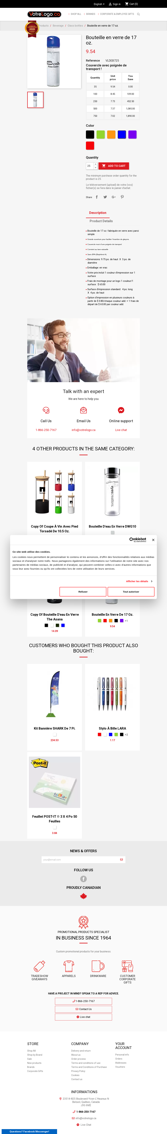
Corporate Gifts (35, 1054)
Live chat (113, 1001)
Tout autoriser (131, 591)
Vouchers (120, 1050)
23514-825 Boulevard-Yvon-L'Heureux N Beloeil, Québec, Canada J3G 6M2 (86, 1085)
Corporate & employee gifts (117, 14)
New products (34, 1046)
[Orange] (111, 135)
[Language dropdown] (100, 4)
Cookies (75, 1058)
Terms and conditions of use (85, 1046)
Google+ (113, 197)
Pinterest (122, 197)
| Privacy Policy (114, 1124)
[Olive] (57, 625)
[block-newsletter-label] (80, 859)
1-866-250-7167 (53, 1001)
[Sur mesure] (54, 734)
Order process (78, 1042)
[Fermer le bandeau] (153, 540)
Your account (123, 1029)
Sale (29, 1042)
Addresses (120, 1046)
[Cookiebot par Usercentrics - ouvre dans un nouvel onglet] (132, 540)
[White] (51, 625)
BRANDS (90, 14)
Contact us (76, 1062)
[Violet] (132, 135)
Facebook (83, 879)
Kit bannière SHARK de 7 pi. (54, 728)
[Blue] (122, 135)
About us (76, 1038)
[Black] (90, 135)
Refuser (83, 591)
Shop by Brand (34, 1038)
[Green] (101, 135)
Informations (84, 1075)
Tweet (105, 197)
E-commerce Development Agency (73, 1130)
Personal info (122, 1037)
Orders (118, 1042)
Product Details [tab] (101, 221)
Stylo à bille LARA (112, 728)
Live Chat (86, 1107)
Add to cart (114, 166)
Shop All (75, 14)
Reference (93, 60)
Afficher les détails (137, 581)
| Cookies (125, 1124)
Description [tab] (97, 213)
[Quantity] (90, 166)
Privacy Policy (78, 1054)
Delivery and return (81, 1034)
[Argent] (112, 532)
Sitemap (103, 1124)
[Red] (90, 146)
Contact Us (83, 1001)
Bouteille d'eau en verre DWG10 (112, 526)
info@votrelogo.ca (86, 1101)
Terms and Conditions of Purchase (89, 1050)
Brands (31, 1050)
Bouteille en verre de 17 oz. (112, 615)
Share (96, 197)
